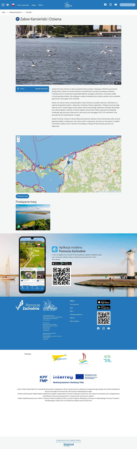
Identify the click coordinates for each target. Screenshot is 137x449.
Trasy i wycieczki (23, 5)
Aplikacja (72, 318)
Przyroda (28, 12)
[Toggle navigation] (3, 5)
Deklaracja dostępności (76, 314)
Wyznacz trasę (22, 196)
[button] (24, 55)
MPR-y (41, 5)
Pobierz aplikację (74, 321)
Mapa (34, 5)
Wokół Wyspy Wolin (28, 226)
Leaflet (97, 191)
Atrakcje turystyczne (16, 12)
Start (3, 12)
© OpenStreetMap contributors (114, 191)
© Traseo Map (103, 191)
